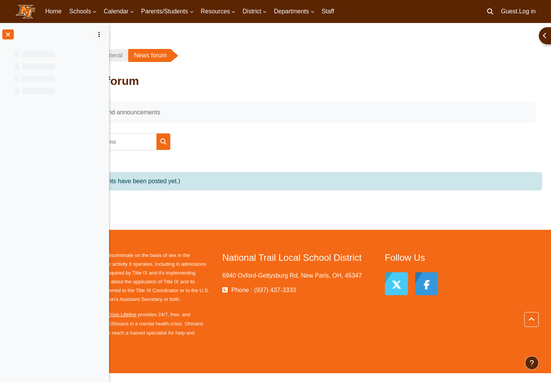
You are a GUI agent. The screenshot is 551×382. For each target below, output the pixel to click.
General (176, 55)
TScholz (135, 55)
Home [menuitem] (53, 11)
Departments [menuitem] (291, 11)
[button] (490, 11)
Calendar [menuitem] (116, 11)
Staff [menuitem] (328, 11)
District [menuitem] (252, 11)
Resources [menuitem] (215, 11)
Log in (527, 11)
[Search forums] (179, 141)
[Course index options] (99, 34)
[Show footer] (532, 363)
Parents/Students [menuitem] (164, 11)
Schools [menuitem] (80, 11)
